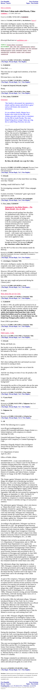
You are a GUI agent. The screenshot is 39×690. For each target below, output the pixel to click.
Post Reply (5, 62)
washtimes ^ (4, 13)
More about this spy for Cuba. (11, 294)
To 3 (19, 172)
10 (1, 336)
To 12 (20, 418)
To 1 (19, 82)
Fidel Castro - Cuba (7, 333)
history (34, 20)
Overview (4, 100)
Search (8, 3)
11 (1, 392)
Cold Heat (26, 80)
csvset (24, 285)
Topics (28, 3)
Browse (3, 3)
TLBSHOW (26, 60)
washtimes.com (22, 40)
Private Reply (13, 62)
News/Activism (33, 1)
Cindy (26, 668)
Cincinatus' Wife (28, 296)
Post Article (34, 3)
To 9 (19, 337)
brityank (25, 167)
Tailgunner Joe (27, 403)
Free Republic (5, 1)
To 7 (19, 298)
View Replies (22, 62)
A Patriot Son (27, 416)
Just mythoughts (28, 198)
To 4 (19, 200)
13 (1, 416)
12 (1, 403)
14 (1, 668)
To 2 (19, 287)
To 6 (19, 394)
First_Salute (26, 91)
